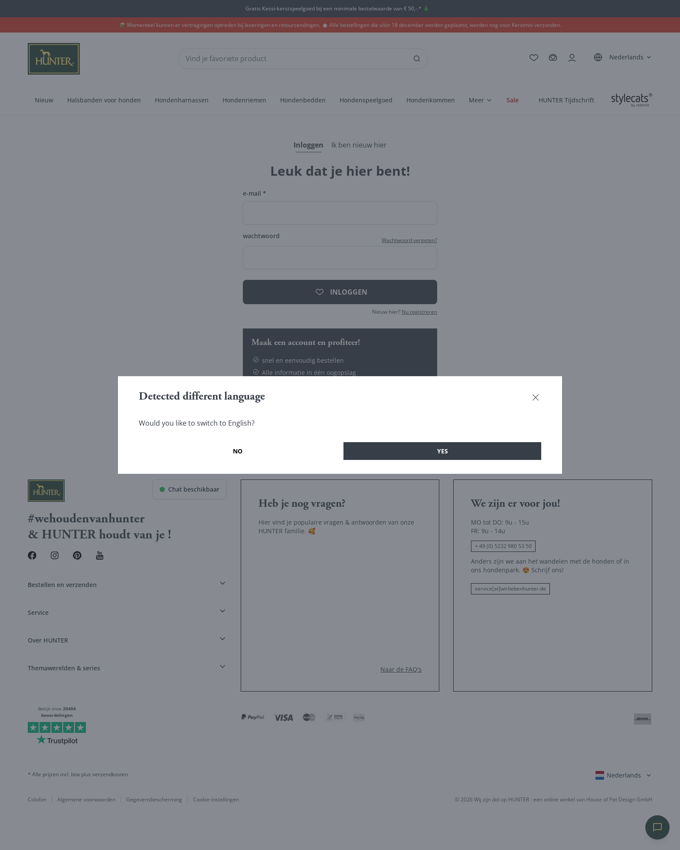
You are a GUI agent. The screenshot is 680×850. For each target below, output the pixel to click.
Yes (442, 451)
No (237, 451)
